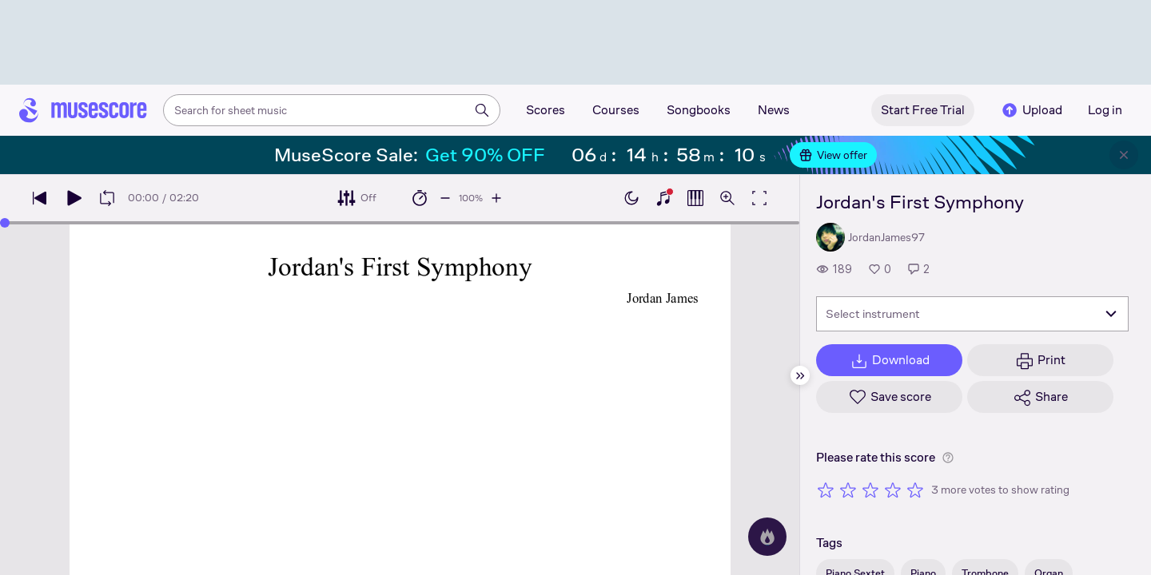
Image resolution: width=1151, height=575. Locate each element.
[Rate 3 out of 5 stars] (870, 489)
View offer (833, 155)
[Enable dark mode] (631, 198)
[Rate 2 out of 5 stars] (848, 489)
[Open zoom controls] (727, 198)
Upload (1031, 110)
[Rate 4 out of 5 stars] (892, 489)
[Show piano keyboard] (663, 198)
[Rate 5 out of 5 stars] (915, 489)
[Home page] (83, 110)
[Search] (482, 110)
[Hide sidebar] (800, 375)
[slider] (5, 223)
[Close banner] (1123, 155)
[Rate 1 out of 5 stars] (825, 489)
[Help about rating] (948, 457)
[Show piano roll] (695, 198)
